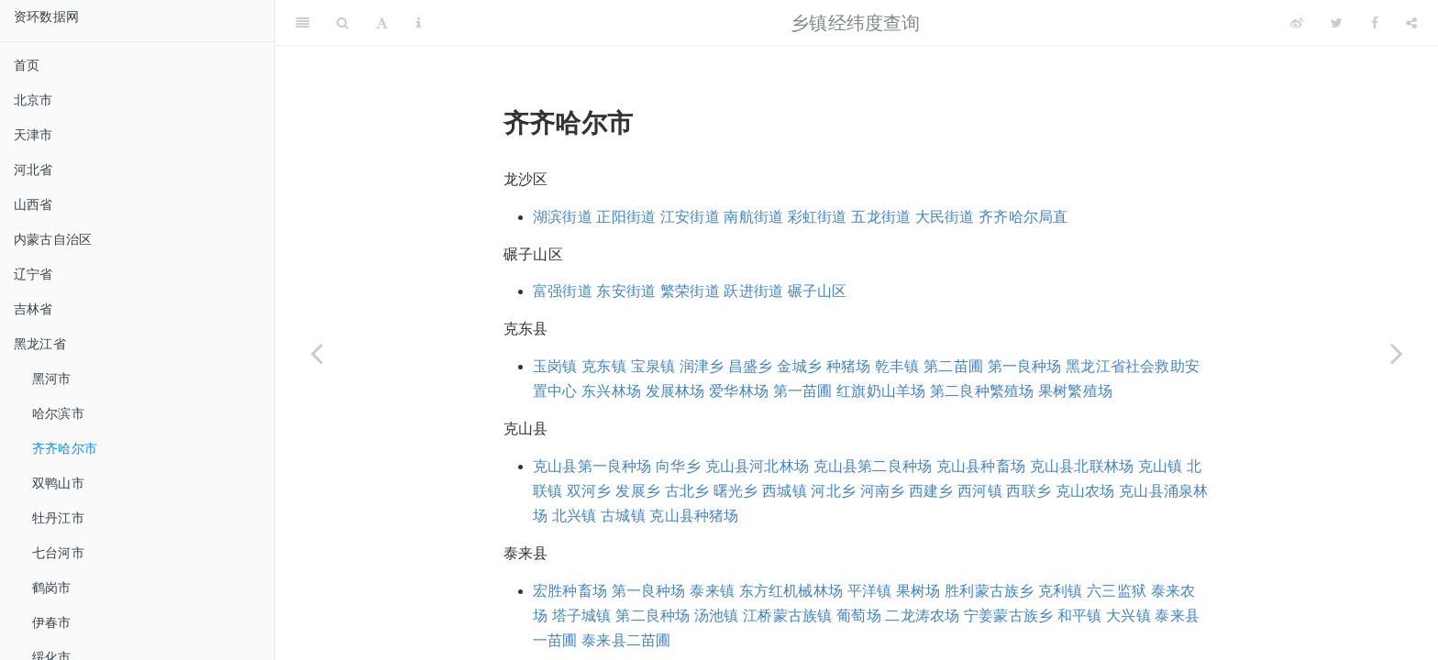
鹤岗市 (52, 587)
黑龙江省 (40, 343)
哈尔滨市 (58, 413)
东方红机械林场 (791, 591)
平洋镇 (869, 591)
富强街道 (562, 291)
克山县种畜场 (980, 466)
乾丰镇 (897, 366)
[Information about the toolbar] (419, 23)
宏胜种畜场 (570, 591)
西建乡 (931, 491)
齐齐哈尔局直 (1023, 217)
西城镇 (784, 491)
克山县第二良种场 (873, 466)
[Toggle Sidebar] (302, 23)
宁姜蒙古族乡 (1008, 615)
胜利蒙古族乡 (989, 591)
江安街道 (690, 217)
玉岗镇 (555, 366)
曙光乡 (735, 491)
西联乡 (1028, 491)
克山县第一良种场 (592, 466)
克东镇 (603, 366)
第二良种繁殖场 (982, 391)
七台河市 (58, 552)
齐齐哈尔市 (64, 448)
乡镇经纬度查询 (855, 23)
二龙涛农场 (922, 615)
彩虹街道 (817, 217)
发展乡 (637, 491)
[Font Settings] (382, 23)
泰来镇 (712, 591)
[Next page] (1396, 353)
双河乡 (589, 491)
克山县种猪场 (693, 515)
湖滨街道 (562, 217)
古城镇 (623, 515)
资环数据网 (46, 16)
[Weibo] (1297, 23)
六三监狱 (1116, 591)
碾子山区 (817, 291)
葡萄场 (858, 615)
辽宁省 (33, 274)
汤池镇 (716, 615)
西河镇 (979, 491)
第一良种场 (1025, 366)
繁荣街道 (690, 291)
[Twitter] (1336, 23)
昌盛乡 (750, 366)
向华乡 (678, 466)
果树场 (918, 591)
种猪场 (848, 366)
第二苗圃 (953, 366)
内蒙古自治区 (53, 239)
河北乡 (833, 491)
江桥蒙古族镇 (787, 615)
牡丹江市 (58, 518)
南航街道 (753, 217)
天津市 (33, 134)
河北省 (33, 169)
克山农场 (1085, 491)
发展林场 (675, 391)
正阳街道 (626, 217)
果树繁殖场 (1075, 391)
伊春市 (52, 622)
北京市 (33, 100)
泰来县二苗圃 (625, 640)
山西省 (33, 204)
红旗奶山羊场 (880, 391)
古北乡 (687, 491)
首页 (26, 65)
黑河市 (52, 378)
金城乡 (799, 366)
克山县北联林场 (1082, 466)
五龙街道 (881, 217)
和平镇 (1079, 615)
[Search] (342, 23)
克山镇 (1160, 466)
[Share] (1411, 23)
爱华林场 (739, 391)
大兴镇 (1128, 615)
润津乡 (702, 366)
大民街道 (945, 217)
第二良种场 (652, 615)
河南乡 (882, 491)
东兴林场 (611, 391)
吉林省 (33, 309)
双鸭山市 (58, 483)
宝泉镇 (653, 366)
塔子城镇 (582, 615)
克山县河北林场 (757, 466)
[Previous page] (316, 353)
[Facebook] (1374, 23)
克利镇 (1060, 591)
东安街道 (626, 291)
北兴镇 (574, 515)
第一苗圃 (803, 391)
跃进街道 (753, 291)
